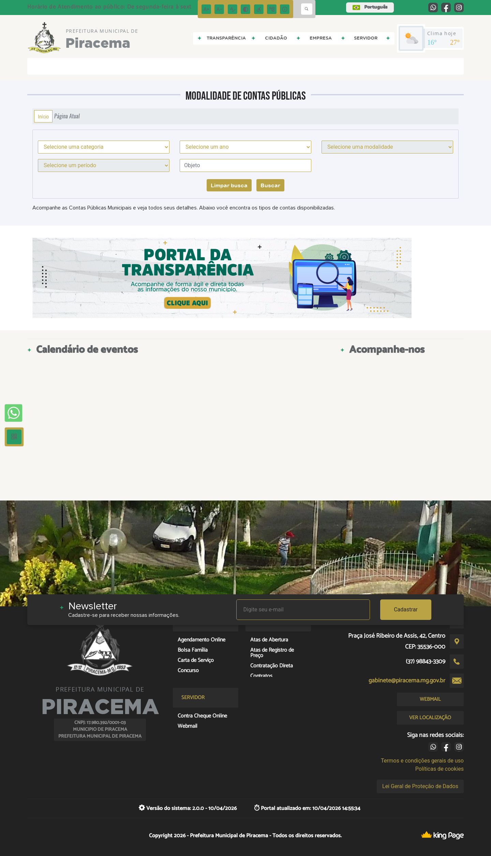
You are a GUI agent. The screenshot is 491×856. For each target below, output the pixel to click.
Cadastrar (406, 609)
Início (43, 116)
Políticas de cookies (439, 769)
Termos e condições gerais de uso (422, 760)
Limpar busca (229, 185)
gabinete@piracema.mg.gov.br (407, 681)
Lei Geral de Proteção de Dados (420, 786)
